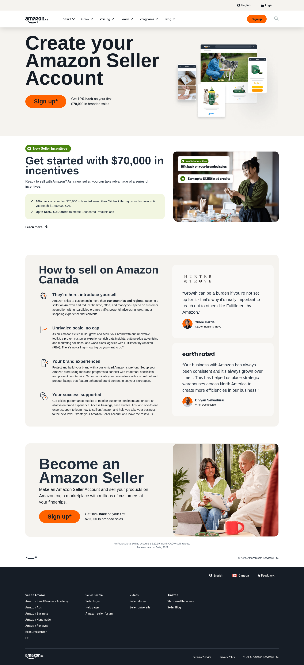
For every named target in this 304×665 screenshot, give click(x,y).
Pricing (105, 19)
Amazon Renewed (36, 625)
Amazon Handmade (38, 619)
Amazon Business (36, 613)
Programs (147, 19)
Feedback (267, 575)
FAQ (27, 638)
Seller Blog (174, 607)
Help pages (93, 607)
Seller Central (94, 595)
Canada (244, 575)
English (246, 5)
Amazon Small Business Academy (47, 601)
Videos (134, 595)
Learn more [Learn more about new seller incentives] (34, 227)
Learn (125, 19)
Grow (85, 19)
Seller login (93, 601)
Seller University (140, 607)
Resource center (36, 632)
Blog (168, 19)
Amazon (172, 595)
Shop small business (180, 601)
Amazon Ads (33, 607)
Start (67, 19)
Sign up (257, 19)
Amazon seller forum (99, 613)
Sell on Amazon (35, 595)
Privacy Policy (227, 657)
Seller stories (138, 601)
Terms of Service (202, 657)
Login (269, 5)
